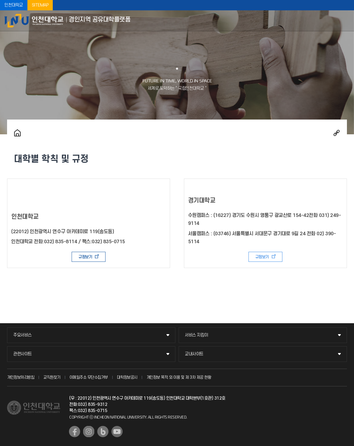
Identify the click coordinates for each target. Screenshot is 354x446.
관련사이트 (22, 354)
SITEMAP (40, 5)
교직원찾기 (51, 377)
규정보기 (85, 257)
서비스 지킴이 (196, 335)
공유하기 (336, 132)
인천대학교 (13, 5)
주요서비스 (22, 335)
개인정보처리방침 (20, 377)
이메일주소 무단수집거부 (89, 377)
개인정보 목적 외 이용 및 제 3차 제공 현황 (178, 377)
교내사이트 (194, 354)
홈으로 (17, 132)
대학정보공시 (127, 377)
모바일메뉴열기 (345, 20)
